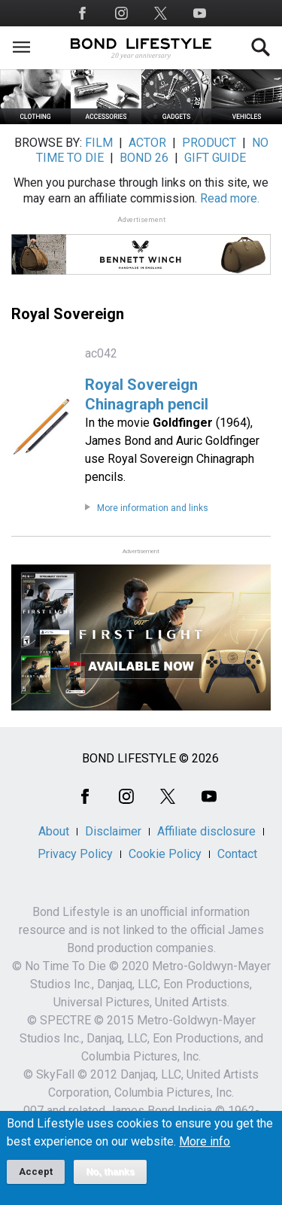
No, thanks (110, 1172)
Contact (237, 854)
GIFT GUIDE (215, 158)
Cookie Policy (165, 854)
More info (204, 1142)
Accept (36, 1171)
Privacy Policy (75, 854)
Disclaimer (113, 831)
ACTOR (147, 142)
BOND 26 (144, 158)
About (53, 831)
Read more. (229, 198)
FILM (99, 142)
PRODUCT (209, 142)
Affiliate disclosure (206, 831)
